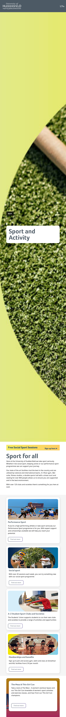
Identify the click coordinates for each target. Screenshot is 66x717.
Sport (10, 213)
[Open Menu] (62, 6)
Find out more (15, 539)
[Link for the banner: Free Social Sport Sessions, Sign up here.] (33, 447)
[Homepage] (12, 6)
